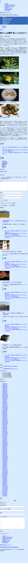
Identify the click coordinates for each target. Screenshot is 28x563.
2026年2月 (5, 385)
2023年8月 (5, 411)
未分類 (2, 169)
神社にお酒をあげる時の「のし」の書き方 (12, 251)
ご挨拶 (6, 3)
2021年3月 (5, 440)
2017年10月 (5, 489)
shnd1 (5, 171)
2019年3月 (5, 466)
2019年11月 (5, 457)
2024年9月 (5, 398)
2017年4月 (5, 495)
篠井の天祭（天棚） (9, 6)
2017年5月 (5, 494)
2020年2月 (5, 453)
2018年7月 (5, 477)
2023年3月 (5, 418)
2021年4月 (5, 439)
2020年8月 (5, 447)
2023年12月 (5, 406)
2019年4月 (5, 465)
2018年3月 (5, 482)
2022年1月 (5, 431)
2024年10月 (5, 396)
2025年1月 (5, 393)
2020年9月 (5, 445)
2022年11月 (5, 422)
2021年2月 (5, 441)
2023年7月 (5, 412)
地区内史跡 (7, 10)
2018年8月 (5, 476)
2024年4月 (5, 403)
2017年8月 (5, 491)
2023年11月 (5, 407)
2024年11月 (5, 395)
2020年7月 (5, 448)
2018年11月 (5, 472)
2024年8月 (5, 399)
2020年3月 (5, 452)
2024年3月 (5, 404)
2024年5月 (5, 402)
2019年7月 (5, 462)
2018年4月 (5, 481)
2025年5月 (5, 389)
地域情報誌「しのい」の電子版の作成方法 (12, 344)
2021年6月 (5, 437)
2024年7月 (5, 400)
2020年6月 (5, 449)
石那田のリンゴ (8, 7)
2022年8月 (5, 424)
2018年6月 (5, 478)
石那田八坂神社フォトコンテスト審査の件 (12, 282)
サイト (1, 197)
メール (2, 195)
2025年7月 (5, 387)
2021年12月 (5, 432)
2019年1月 (5, 469)
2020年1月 (5, 454)
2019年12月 (5, 456)
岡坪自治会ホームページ (5, 12)
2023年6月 (5, 414)
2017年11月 (5, 487)
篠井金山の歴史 (8, 9)
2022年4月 (5, 428)
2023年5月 (5, 415)
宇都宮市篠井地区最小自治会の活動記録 (9, 547)
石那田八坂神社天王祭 (10, 5)
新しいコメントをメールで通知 (8, 203)
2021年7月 (5, 436)
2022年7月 (5, 425)
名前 (1, 192)
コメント (2, 180)
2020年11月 (5, 444)
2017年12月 (5, 486)
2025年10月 (5, 386)
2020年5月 (5, 450)
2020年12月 (5, 443)
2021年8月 (5, 435)
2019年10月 (5, 458)
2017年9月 (5, 490)
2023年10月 (5, 408)
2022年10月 (5, 423)
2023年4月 (5, 416)
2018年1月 (5, 485)
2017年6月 (5, 493)
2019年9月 (5, 460)
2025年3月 (5, 390)
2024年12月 (5, 394)
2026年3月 (5, 383)
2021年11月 (5, 433)
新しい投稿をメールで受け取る (8, 205)
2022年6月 (5, 427)
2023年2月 (5, 419)
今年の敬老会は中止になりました (10, 368)
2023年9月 (5, 410)
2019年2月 (5, 468)
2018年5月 (5, 479)
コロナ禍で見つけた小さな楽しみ (10, 366)
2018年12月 (5, 470)
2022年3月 (5, 429)
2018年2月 (5, 483)
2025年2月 (5, 391)
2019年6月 (5, 464)
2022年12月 (5, 420)
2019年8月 (5, 461)
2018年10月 (5, 473)
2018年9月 (5, 474)
